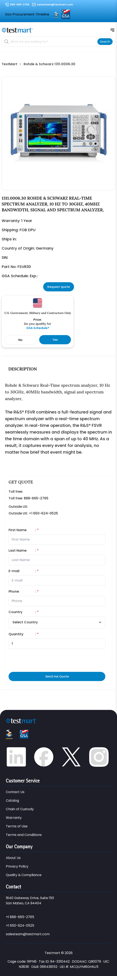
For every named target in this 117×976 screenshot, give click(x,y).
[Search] (105, 41)
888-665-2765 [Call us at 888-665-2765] (19, 4)
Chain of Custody (20, 809)
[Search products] (53, 41)
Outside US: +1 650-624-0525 (33, 513)
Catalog (12, 800)
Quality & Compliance (24, 875)
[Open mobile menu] (112, 30)
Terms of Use (17, 826)
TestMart (9, 64)
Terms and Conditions (24, 834)
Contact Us (15, 792)
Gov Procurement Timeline (27, 14)
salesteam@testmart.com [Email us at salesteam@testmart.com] (55, 4)
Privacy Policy (17, 866)
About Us (13, 857)
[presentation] (73, 660)
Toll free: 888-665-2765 (28, 498)
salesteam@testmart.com (28, 934)
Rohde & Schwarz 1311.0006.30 (49, 64)
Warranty (14, 817)
